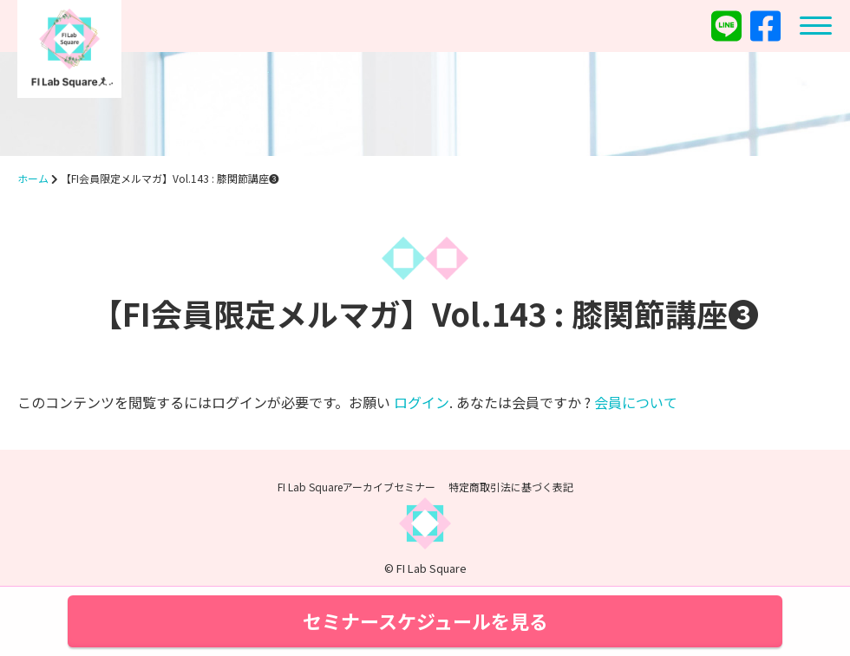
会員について (635, 402)
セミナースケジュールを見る (425, 620)
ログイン (421, 402)
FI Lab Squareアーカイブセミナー (356, 486)
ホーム (33, 178)
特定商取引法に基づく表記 (510, 486)
